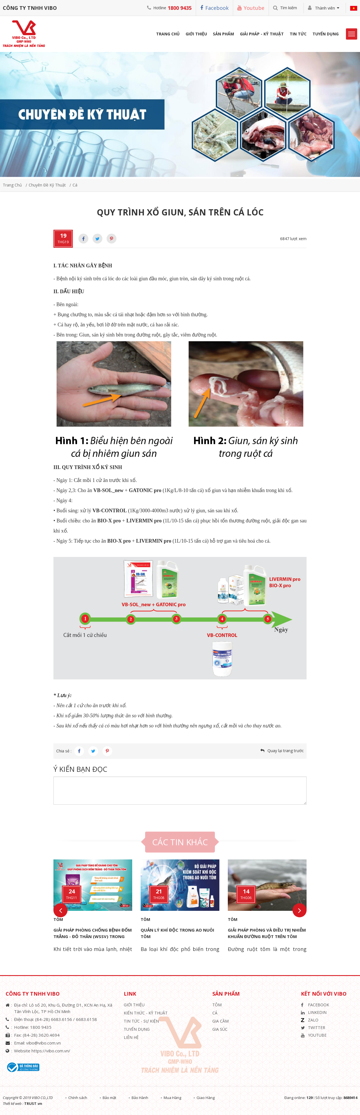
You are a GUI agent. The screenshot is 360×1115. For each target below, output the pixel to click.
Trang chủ (12, 185)
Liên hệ (131, 1037)
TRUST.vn (33, 1103)
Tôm (58, 919)
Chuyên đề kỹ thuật (47, 185)
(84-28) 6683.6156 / (55, 1019)
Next (299, 910)
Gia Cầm (220, 1021)
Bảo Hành (140, 1097)
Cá (75, 185)
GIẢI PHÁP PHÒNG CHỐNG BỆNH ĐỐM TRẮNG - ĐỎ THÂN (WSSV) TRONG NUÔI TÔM (92, 936)
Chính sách (77, 1097)
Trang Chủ (168, 34)
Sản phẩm (223, 34)
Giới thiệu (134, 1004)
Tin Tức (298, 34)
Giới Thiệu (196, 34)
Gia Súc (220, 1029)
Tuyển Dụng (325, 34)
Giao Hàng (206, 1097)
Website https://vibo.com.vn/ (42, 1050)
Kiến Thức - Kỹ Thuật (146, 1013)
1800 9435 (180, 7)
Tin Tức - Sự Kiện (141, 1021)
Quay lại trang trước (285, 750)
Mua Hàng (172, 1097)
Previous (60, 910)
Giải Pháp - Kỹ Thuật (262, 34)
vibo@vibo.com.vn (43, 1043)
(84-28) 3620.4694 (41, 1035)
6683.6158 (86, 1019)
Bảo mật (109, 1097)
